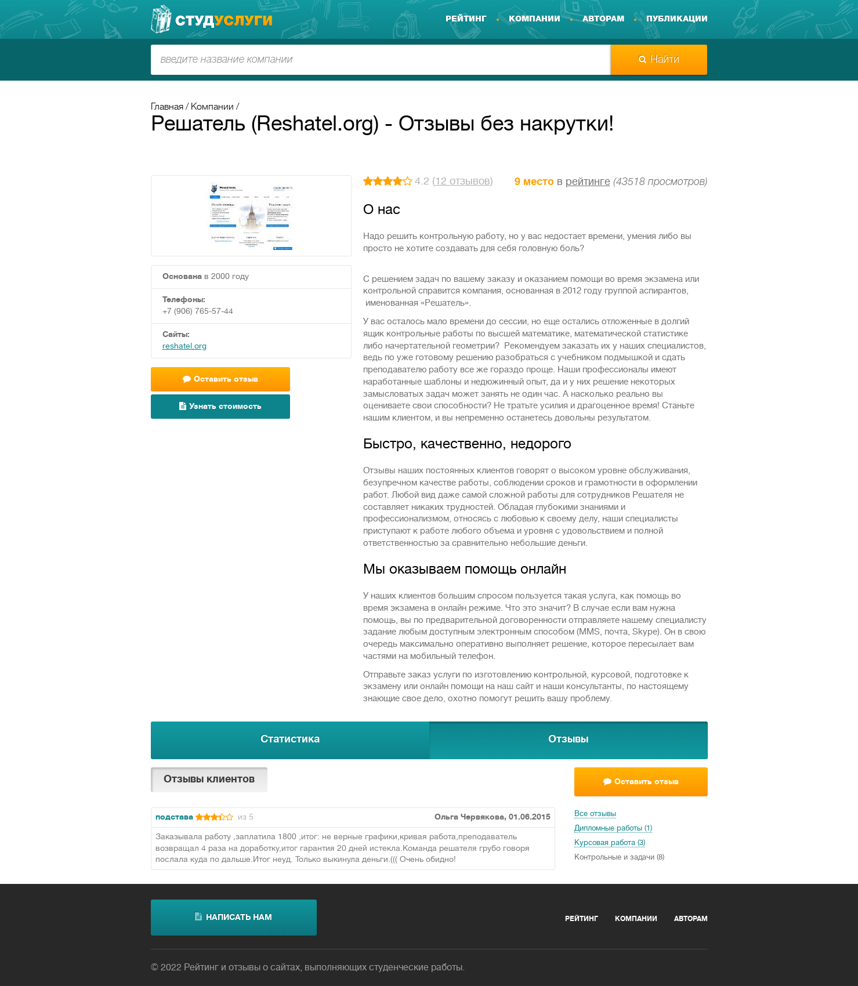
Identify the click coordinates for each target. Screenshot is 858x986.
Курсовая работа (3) (609, 843)
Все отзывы (595, 814)
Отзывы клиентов (209, 780)
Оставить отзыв (220, 379)
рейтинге (588, 182)
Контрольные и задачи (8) (619, 857)
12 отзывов (462, 182)
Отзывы (568, 740)
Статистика (290, 740)
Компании (534, 19)
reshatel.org (184, 346)
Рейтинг (466, 19)
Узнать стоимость (220, 406)
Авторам (603, 19)
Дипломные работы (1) (613, 828)
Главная (167, 107)
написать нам (233, 917)
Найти (659, 59)
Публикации (677, 19)
